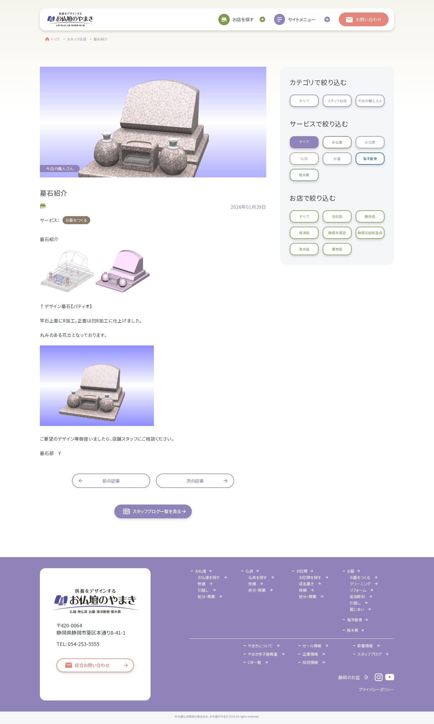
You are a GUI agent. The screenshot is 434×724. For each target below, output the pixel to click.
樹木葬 (304, 174)
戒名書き (306, 583)
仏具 (304, 158)
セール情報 (312, 645)
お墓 (337, 158)
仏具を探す (257, 577)
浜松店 (337, 216)
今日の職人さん (370, 100)
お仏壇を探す (209, 577)
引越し (203, 590)
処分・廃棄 (206, 596)
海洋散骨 (370, 158)
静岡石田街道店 (370, 232)
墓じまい (357, 609)
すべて (304, 100)
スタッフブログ (369, 654)
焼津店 (304, 232)
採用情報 (310, 662)
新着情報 (365, 645)
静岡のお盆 (349, 677)
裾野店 (337, 249)
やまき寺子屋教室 (263, 654)
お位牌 (370, 142)
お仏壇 (337, 142)
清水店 (304, 249)
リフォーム (358, 590)
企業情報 (310, 654)
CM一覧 (254, 662)
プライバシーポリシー (376, 689)
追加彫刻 (357, 596)
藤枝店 (370, 216)
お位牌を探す (310, 577)
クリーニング (360, 583)
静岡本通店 (337, 232)
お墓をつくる (76, 220)
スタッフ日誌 (77, 39)
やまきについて (260, 645)
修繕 (201, 583)
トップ (55, 39)
